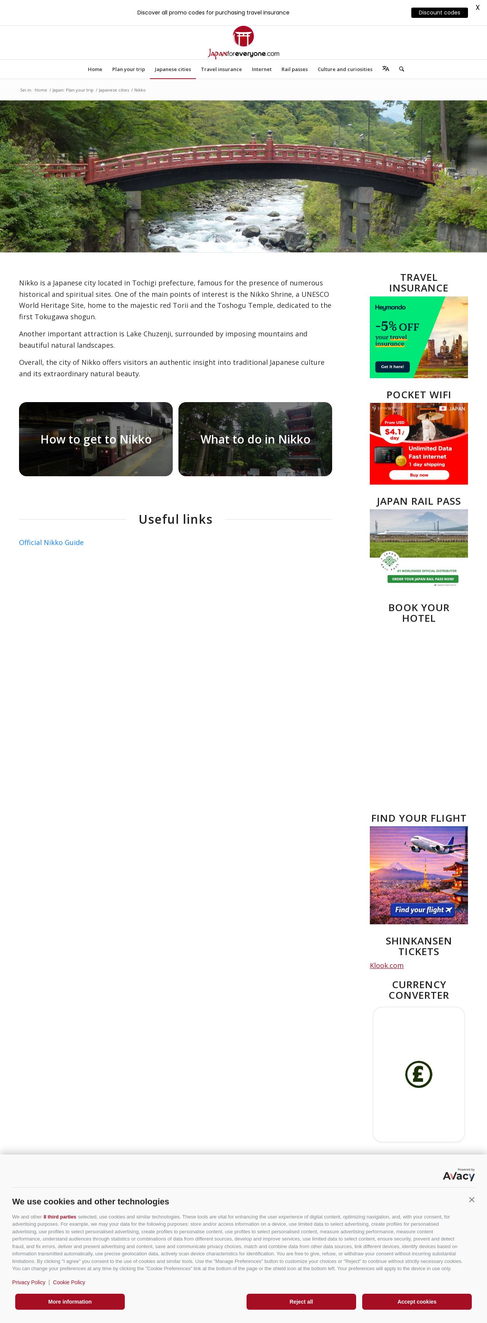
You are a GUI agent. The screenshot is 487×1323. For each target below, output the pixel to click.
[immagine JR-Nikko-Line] (98, 442)
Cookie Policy (69, 1282)
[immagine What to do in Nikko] (258, 442)
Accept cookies (417, 1302)
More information (70, 1302)
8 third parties (59, 1217)
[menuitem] (95, 69)
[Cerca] (399, 69)
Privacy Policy (28, 1282)
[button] (472, 1200)
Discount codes (439, 12)
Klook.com (387, 965)
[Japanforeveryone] (243, 42)
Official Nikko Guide (51, 542)
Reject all (301, 1302)
